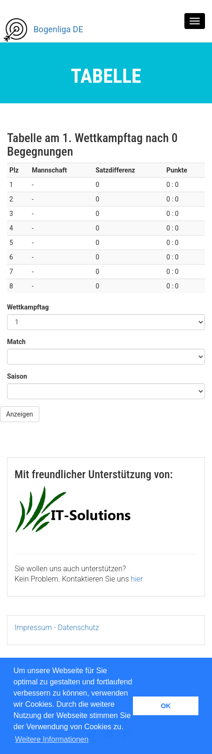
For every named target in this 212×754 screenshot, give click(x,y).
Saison (17, 376)
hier (137, 578)
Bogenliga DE (43, 30)
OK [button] (166, 706)
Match (16, 341)
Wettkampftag (27, 307)
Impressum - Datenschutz (57, 627)
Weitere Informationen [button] (51, 739)
